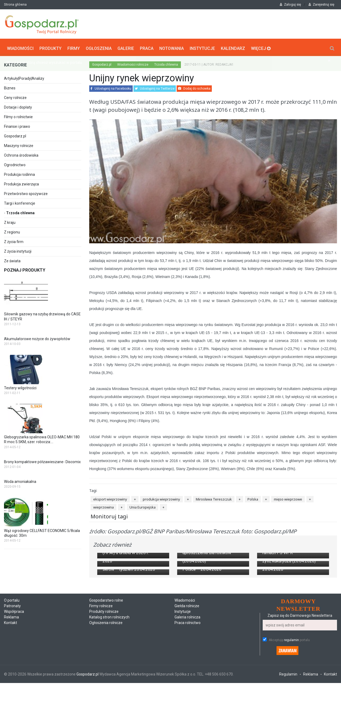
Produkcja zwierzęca (21, 183)
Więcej (261, 47)
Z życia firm (13, 241)
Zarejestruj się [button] (321, 4)
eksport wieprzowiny (110, 498)
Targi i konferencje (19, 202)
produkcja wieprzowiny (161, 498)
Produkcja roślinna (19, 173)
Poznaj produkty (24, 269)
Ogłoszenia (99, 46)
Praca (146, 46)
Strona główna (15, 4)
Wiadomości (20, 46)
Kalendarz (233, 46)
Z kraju (9, 221)
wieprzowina (103, 506)
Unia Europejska (142, 506)
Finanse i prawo (17, 125)
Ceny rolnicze (15, 96)
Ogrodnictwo (15, 164)
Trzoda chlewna (20, 212)
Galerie (125, 46)
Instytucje (202, 46)
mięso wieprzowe (288, 498)
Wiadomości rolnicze (132, 63)
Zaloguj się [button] (290, 4)
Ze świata (12, 260)
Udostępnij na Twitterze (154, 87)
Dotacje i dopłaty (18, 106)
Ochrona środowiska (21, 154)
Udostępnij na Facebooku (111, 87)
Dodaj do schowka (194, 87)
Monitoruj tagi (109, 515)
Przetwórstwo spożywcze (26, 192)
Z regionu (12, 231)
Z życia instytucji (17, 250)
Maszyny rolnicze (18, 144)
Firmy (73, 46)
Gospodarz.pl (15, 135)
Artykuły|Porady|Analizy (24, 77)
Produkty (50, 46)
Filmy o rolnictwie (18, 116)
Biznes (9, 87)
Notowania (171, 46)
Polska (252, 498)
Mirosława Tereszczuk (214, 498)
